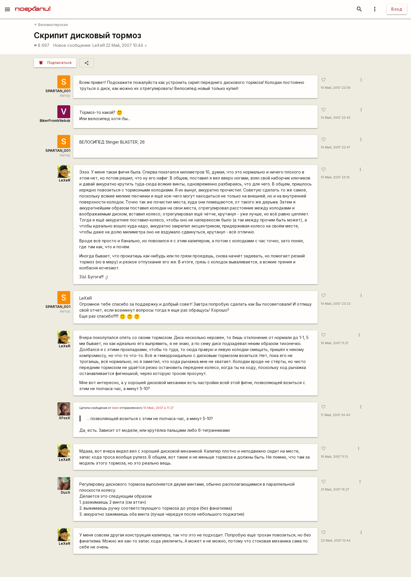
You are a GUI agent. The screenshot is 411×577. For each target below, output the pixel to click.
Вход (396, 9)
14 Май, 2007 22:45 (335, 118)
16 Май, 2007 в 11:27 (158, 408)
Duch (65, 492)
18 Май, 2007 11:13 (334, 457)
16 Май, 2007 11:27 (334, 343)
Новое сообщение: (72, 45)
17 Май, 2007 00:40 (335, 415)
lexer (115, 408)
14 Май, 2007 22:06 (335, 88)
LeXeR (98, 45)
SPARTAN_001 (57, 91)
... (88, 418)
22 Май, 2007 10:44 (126, 45)
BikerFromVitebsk (55, 120)
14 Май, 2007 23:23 (335, 304)
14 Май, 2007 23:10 (335, 177)
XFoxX (64, 418)
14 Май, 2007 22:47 (335, 147)
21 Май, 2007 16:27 (335, 489)
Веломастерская (51, 25)
